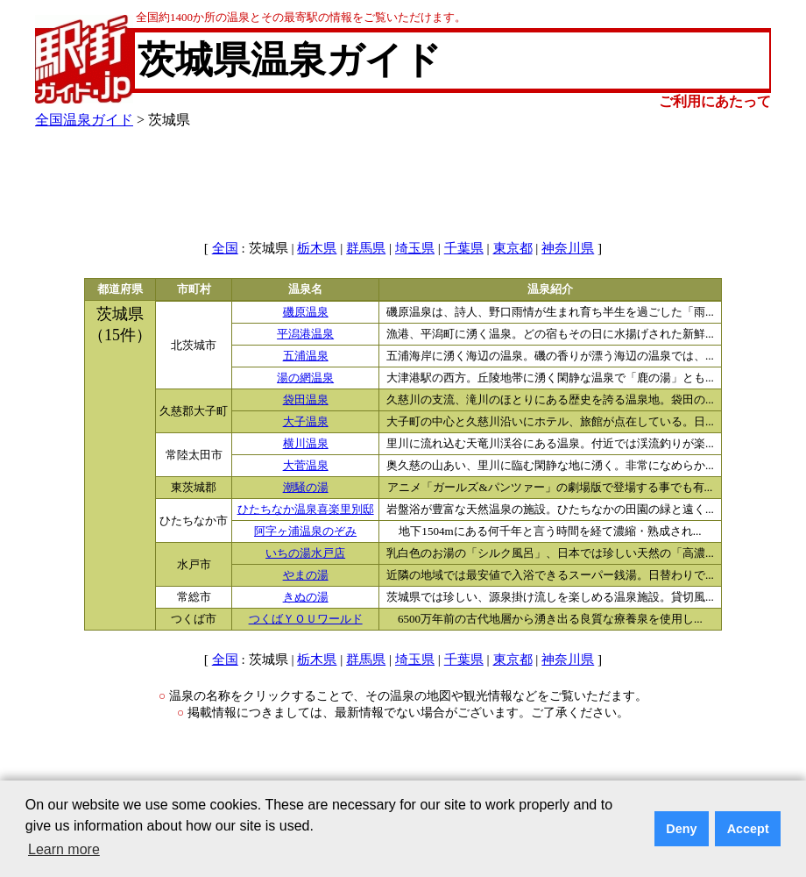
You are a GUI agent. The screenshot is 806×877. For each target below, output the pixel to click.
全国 (225, 248)
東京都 (513, 248)
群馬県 (365, 248)
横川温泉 (306, 444)
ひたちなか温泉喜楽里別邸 (305, 509)
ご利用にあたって (715, 101)
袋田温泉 (306, 400)
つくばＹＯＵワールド (306, 619)
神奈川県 (567, 248)
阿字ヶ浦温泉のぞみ (305, 531)
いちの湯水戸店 (305, 553)
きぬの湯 (306, 597)
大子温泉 (306, 422)
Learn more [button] (64, 849)
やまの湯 (306, 575)
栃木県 (316, 248)
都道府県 (120, 289)
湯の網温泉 (305, 378)
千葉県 (464, 248)
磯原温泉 (306, 312)
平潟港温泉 (305, 334)
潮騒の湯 (306, 487)
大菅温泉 (306, 466)
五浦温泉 (306, 356)
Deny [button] (681, 829)
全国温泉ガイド (84, 119)
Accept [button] (748, 829)
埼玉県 (415, 248)
